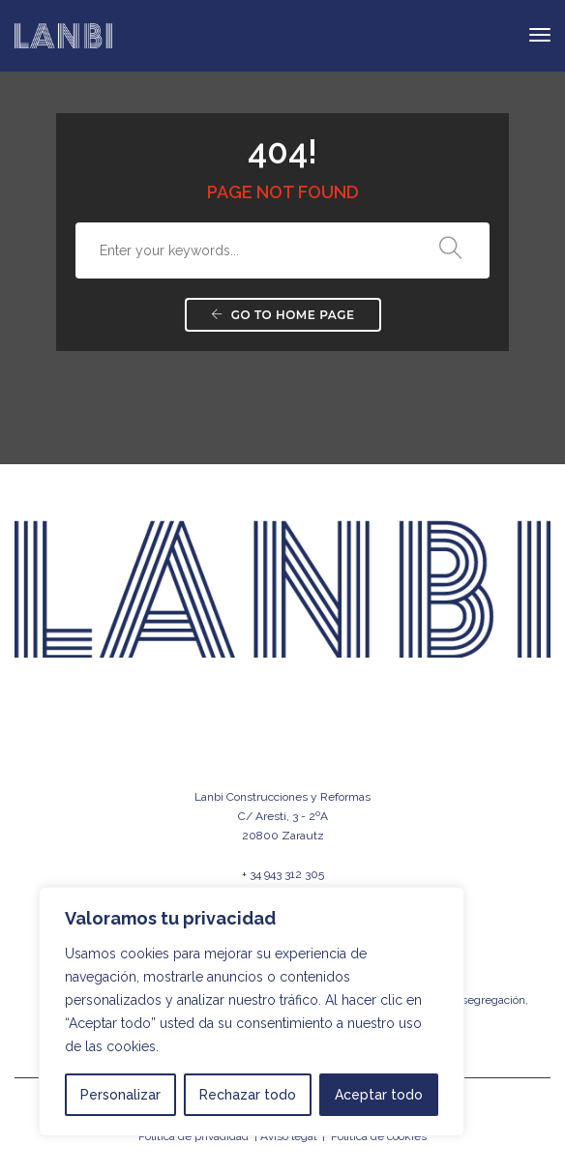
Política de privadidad (193, 1136)
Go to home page (283, 315)
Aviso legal (288, 1136)
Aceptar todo (379, 1094)
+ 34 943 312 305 (283, 874)
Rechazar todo (247, 1094)
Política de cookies (379, 1136)
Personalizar (120, 1094)
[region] (251, 1011)
